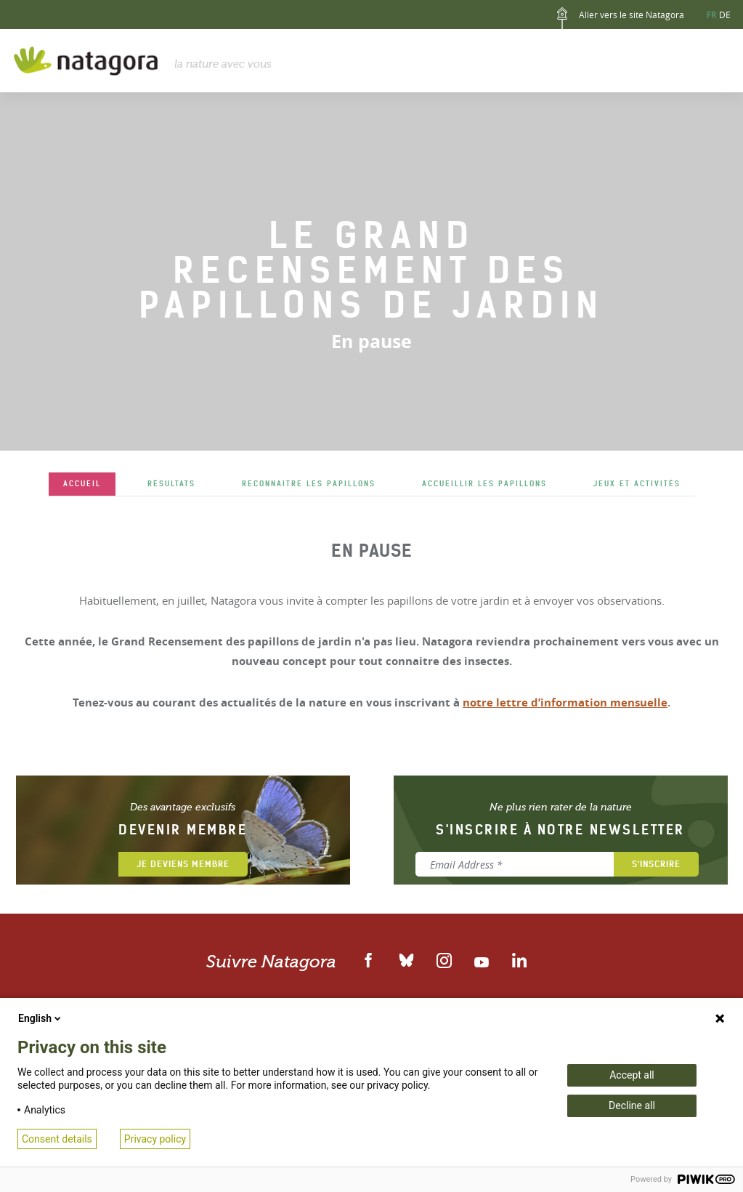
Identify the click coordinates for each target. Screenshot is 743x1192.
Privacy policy (155, 1139)
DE (725, 14)
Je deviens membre (183, 863)
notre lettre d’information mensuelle (565, 702)
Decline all (632, 1105)
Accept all (631, 1075)
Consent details (57, 1139)
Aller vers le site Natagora (617, 18)
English (40, 1018)
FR (711, 14)
